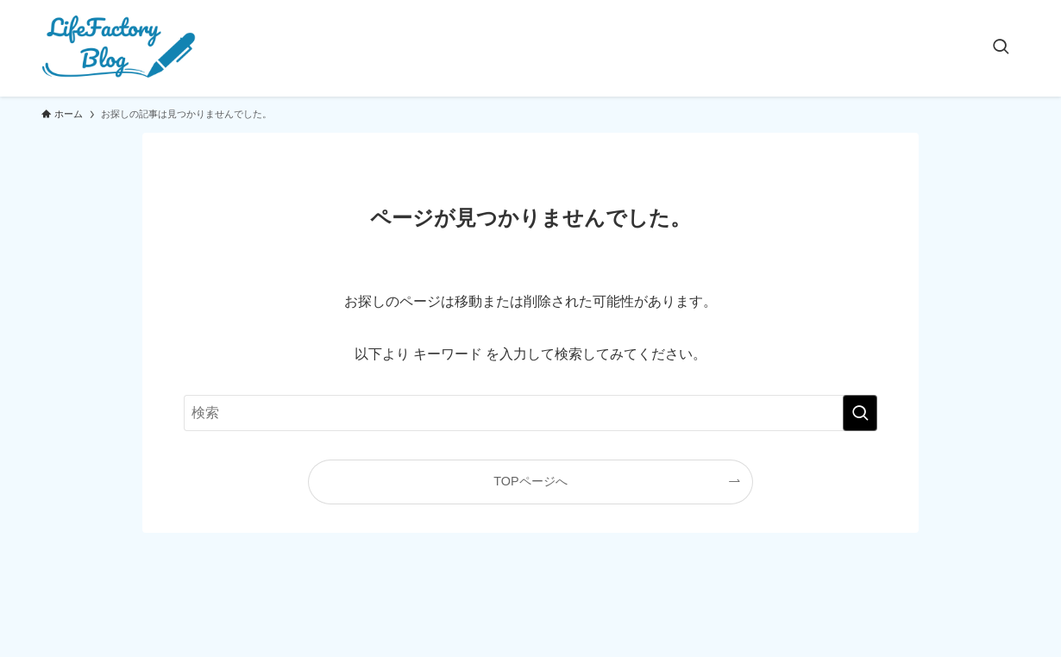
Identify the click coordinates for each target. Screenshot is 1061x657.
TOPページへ (530, 481)
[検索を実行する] (860, 413)
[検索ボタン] (1001, 48)
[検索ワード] (530, 413)
